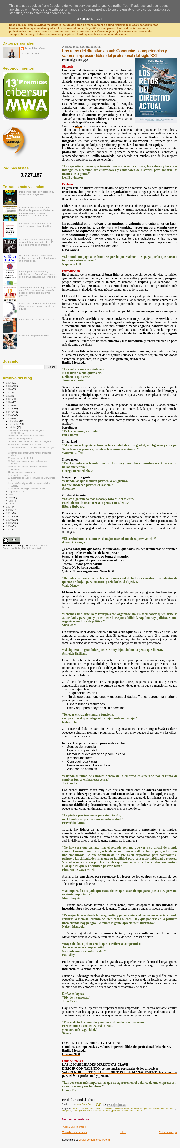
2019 (9, 405)
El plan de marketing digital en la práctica (27, 488)
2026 (9, 382)
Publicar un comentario (74, 1127)
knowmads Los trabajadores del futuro (26, 435)
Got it (101, 18)
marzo (12, 503)
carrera (75, 1108)
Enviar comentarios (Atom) (94, 1139)
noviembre (14, 424)
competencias (86, 1108)
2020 (9, 402)
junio (11, 497)
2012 (9, 513)
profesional (117, 1111)
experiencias (136, 1108)
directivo (119, 1108)
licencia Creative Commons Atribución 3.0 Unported (25, 547)
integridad (66, 1111)
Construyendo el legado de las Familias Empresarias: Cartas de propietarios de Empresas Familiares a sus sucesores (36, 211)
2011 (9, 516)
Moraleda (87, 1111)
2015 (9, 418)
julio (11, 494)
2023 (9, 392)
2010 (9, 519)
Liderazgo (77, 1111)
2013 (9, 510)
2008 (9, 526)
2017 (9, 412)
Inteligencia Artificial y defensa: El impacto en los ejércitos (36, 193)
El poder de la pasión (18, 475)
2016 (9, 415)
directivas (109, 1108)
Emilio (126, 1108)
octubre (13, 427)
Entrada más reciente (74, 1132)
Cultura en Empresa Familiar (34, 335)
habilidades (158, 1108)
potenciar (107, 1111)
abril (11, 500)
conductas (98, 1108)
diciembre (14, 421)
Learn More (85, 18)
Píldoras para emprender (20, 438)
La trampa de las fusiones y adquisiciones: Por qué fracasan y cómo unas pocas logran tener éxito (38, 274)
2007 (9, 529)
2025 (9, 386)
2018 (9, 408)
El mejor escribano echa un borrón (24, 444)
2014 (9, 506)
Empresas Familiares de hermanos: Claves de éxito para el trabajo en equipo (38, 306)
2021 (9, 399)
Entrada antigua (168, 1132)
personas (97, 1111)
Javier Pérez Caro (35, 48)
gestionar (148, 1108)
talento (133, 1111)
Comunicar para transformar (21, 472)
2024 (9, 389)
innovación (170, 1108)
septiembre (15, 491)
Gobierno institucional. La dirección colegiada (29, 441)
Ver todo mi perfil (30, 53)
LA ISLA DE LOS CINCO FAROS (36, 319)
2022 (9, 395)
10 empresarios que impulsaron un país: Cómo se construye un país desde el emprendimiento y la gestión (37, 291)
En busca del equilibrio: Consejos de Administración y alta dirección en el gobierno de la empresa (36, 242)
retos (126, 1111)
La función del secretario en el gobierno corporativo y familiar (35, 224)
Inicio (123, 1132)
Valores (140, 1111)
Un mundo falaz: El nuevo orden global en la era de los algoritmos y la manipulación (37, 258)
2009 (9, 523)
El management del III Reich (21, 458)
